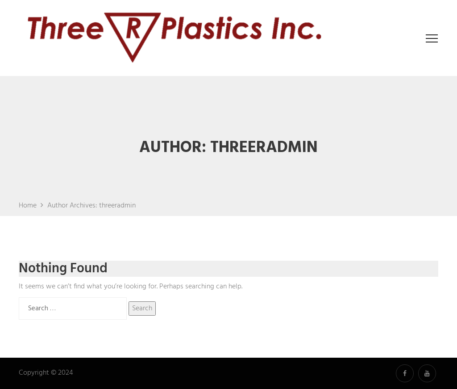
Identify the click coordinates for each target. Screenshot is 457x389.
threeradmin (117, 205)
